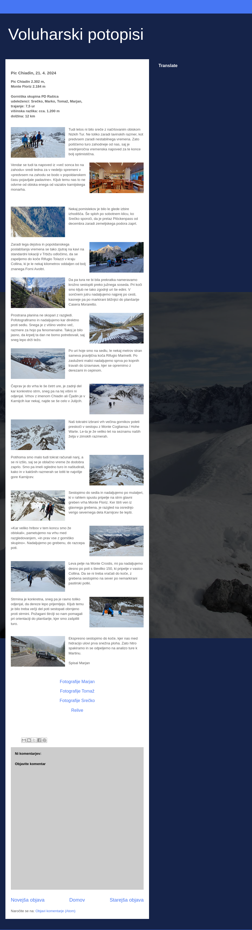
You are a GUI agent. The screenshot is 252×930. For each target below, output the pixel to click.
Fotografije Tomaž (77, 691)
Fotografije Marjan (77, 681)
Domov (77, 900)
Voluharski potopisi (76, 34)
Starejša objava (127, 900)
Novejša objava (27, 900)
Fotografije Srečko (77, 700)
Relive (77, 710)
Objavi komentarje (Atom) (55, 911)
